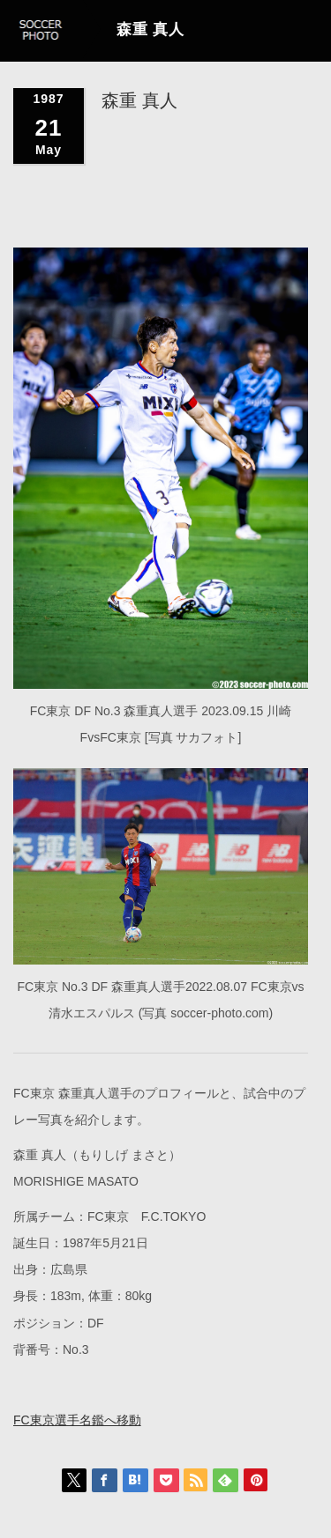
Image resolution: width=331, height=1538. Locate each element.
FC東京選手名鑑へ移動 (77, 1419)
